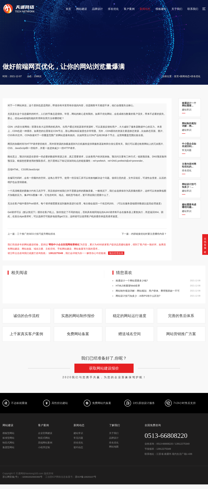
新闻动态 (145, 8)
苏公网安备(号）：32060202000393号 (23, 481)
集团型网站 (8, 452)
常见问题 (189, 147)
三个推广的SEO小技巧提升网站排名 (36, 233)
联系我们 (192, 8)
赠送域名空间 (130, 337)
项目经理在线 (116, 253)
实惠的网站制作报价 (78, 317)
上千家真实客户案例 (26, 337)
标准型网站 (8, 442)
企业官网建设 (45, 437)
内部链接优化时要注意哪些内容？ (149, 233)
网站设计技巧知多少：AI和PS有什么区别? (138, 295)
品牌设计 (97, 8)
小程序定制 (44, 452)
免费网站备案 (78, 337)
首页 (68, 8)
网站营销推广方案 (181, 337)
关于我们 (176, 8)
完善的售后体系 (181, 317)
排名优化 (113, 8)
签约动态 (78, 452)
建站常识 (189, 106)
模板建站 (161, 8)
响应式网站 (8, 447)
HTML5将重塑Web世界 (128, 285)
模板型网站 (8, 437)
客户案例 (129, 8)
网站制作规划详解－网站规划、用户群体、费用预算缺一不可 (148, 290)
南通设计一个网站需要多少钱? (132, 280)
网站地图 (114, 451)
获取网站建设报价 (104, 373)
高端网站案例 (45, 447)
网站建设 (81, 8)
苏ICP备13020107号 (86, 481)
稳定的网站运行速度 (130, 317)
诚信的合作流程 (27, 317)
